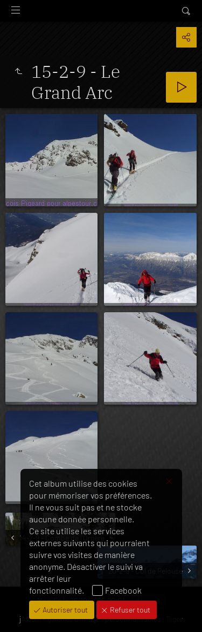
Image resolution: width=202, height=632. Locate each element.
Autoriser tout (64, 609)
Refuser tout (129, 609)
